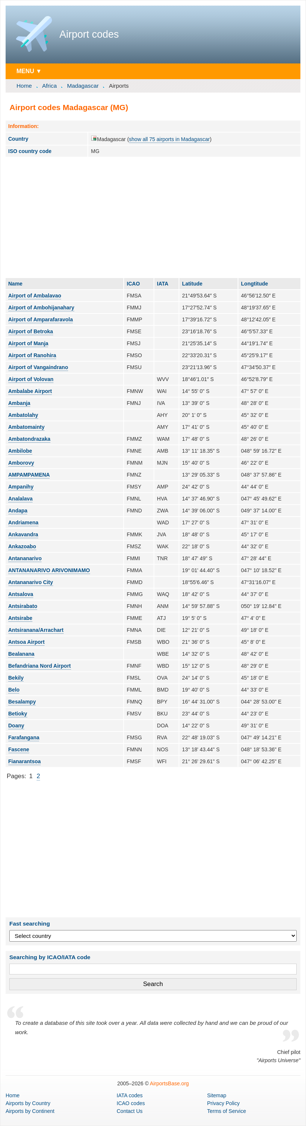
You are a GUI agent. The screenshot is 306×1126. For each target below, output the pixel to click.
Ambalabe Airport (30, 391)
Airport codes (89, 34)
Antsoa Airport (26, 642)
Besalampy (22, 702)
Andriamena (23, 522)
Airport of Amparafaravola (40, 319)
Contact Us (129, 1111)
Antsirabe (20, 618)
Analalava (20, 499)
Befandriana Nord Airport (39, 666)
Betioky (17, 714)
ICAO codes (131, 1103)
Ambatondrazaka (29, 439)
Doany (16, 726)
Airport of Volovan (30, 379)
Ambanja (19, 403)
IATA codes (130, 1095)
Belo (13, 690)
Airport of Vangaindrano (38, 367)
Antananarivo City (30, 582)
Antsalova (20, 594)
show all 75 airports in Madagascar (169, 139)
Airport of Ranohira (32, 355)
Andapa (17, 511)
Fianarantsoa (24, 761)
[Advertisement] (153, 217)
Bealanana (21, 654)
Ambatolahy (23, 415)
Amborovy (21, 463)
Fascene (18, 749)
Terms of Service (226, 1111)
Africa (49, 85)
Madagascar (83, 85)
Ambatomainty (26, 427)
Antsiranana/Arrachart (36, 630)
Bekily (16, 678)
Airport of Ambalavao (34, 296)
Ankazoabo (22, 546)
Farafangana (23, 737)
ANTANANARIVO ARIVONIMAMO (49, 570)
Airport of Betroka (30, 331)
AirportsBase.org (169, 1083)
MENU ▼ (29, 71)
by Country (28, 1103)
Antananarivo (24, 558)
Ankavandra (23, 534)
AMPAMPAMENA (29, 475)
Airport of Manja (28, 343)
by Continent (30, 1111)
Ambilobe (20, 451)
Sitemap (216, 1095)
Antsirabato (22, 606)
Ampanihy (21, 487)
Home (24, 85)
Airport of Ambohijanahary (41, 308)
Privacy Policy (223, 1103)
